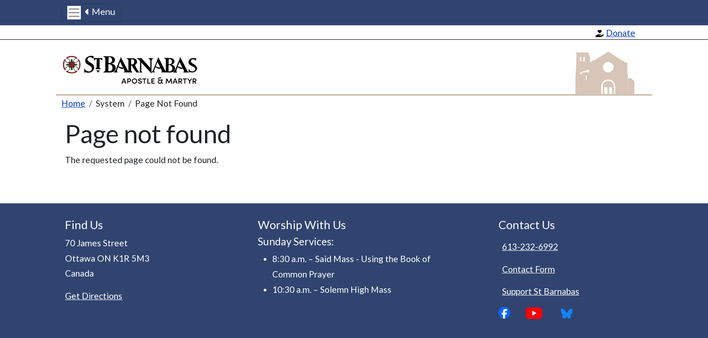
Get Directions (93, 296)
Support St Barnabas (540, 291)
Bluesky (569, 313)
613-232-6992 (530, 246)
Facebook (512, 313)
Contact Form (528, 269)
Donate (620, 33)
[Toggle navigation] (91, 13)
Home (73, 103)
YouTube (541, 313)
